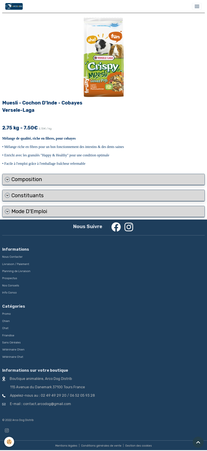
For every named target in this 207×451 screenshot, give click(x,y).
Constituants (24, 195)
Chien (6, 321)
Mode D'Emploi (26, 211)
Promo (6, 313)
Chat (5, 328)
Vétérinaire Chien (13, 349)
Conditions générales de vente (101, 445)
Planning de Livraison (16, 271)
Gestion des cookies (138, 445)
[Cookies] (9, 442)
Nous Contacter (12, 256)
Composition (23, 179)
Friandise (8, 335)
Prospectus (9, 278)
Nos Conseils (10, 285)
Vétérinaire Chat (12, 356)
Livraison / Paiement (15, 264)
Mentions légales (66, 445)
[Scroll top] (198, 442)
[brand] (14, 6)
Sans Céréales (11, 342)
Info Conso (9, 292)
